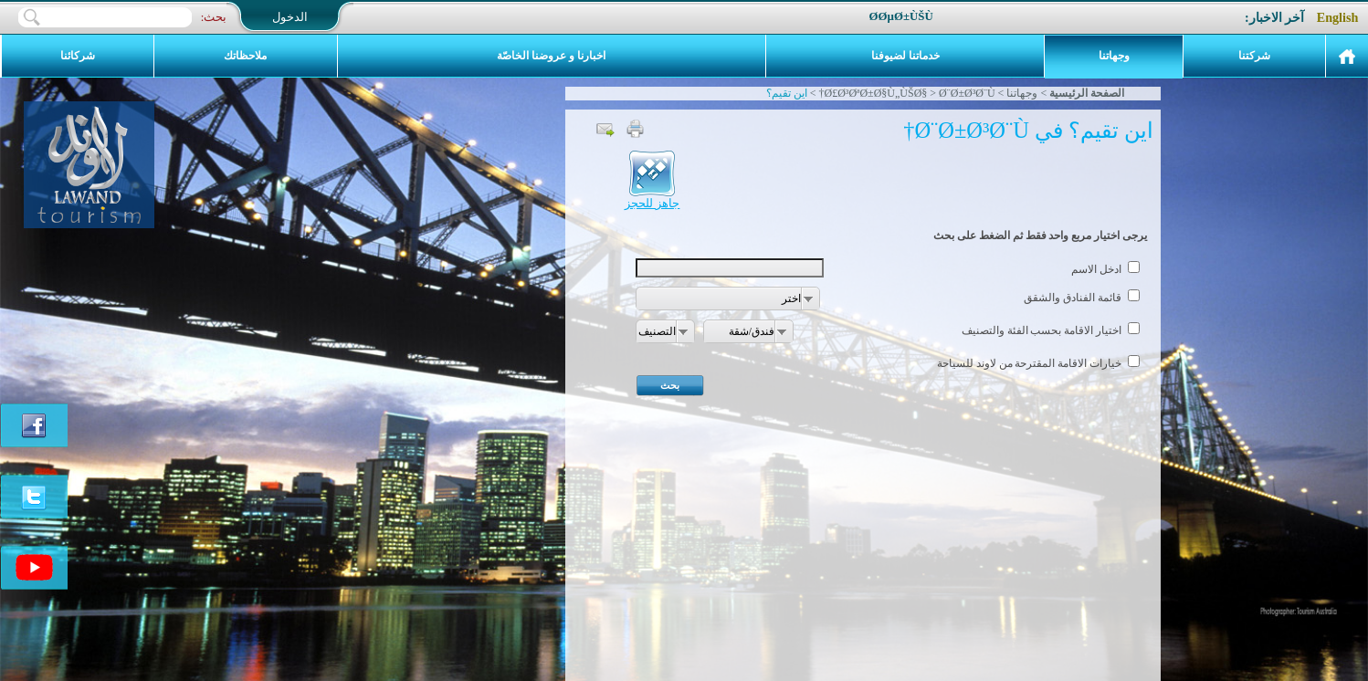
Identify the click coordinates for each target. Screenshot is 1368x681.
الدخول (290, 17)
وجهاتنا (1114, 55)
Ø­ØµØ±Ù (908, 16)
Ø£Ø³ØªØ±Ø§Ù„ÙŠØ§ (875, 93)
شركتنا (1254, 55)
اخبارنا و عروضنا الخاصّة (551, 55)
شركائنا (77, 55)
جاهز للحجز (652, 198)
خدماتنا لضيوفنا (905, 55)
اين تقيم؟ (786, 93)
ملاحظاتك (245, 55)
